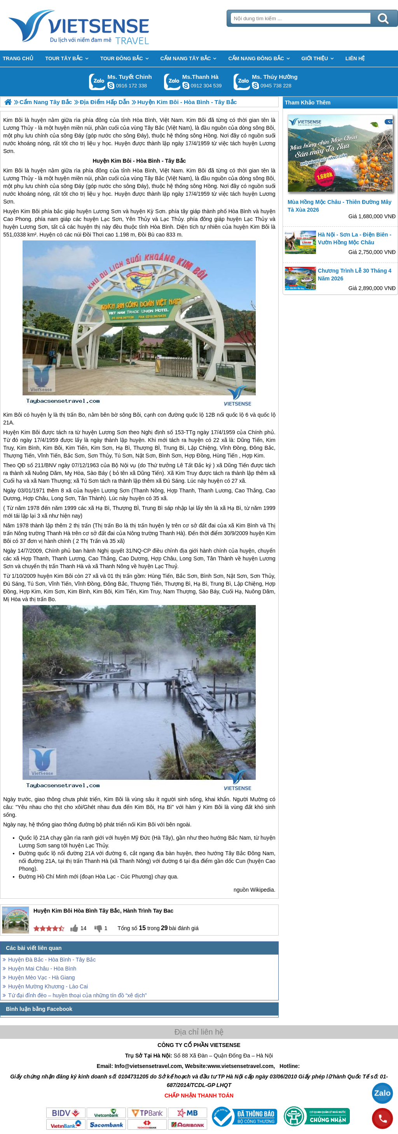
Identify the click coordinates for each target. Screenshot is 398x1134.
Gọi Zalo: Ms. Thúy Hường (242, 81)
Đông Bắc (262, 448)
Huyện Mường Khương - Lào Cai (48, 986)
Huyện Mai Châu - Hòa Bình (42, 968)
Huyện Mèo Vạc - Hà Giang (41, 977)
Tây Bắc (175, 161)
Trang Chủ (98, 25)
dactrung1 (255, 85)
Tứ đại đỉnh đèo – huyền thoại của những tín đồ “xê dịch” (77, 995)
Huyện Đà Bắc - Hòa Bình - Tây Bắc (52, 960)
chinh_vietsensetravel (111, 85)
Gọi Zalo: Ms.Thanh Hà (172, 81)
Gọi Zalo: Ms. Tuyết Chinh (97, 81)
